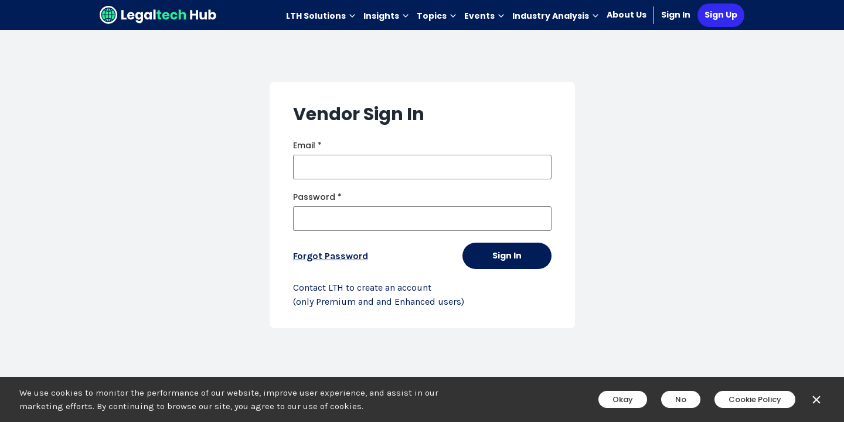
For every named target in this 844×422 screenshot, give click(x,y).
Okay (622, 399)
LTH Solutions (321, 16)
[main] (422, 211)
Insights (386, 16)
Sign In (675, 15)
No (680, 399)
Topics (437, 16)
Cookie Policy (755, 399)
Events (484, 16)
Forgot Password (330, 255)
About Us (626, 15)
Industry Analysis (556, 16)
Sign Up (721, 15)
